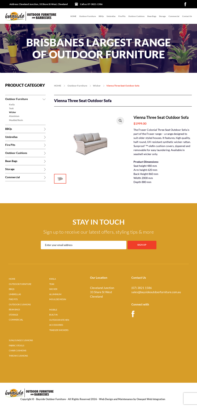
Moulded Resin (16, 120)
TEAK (51, 284)
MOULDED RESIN (57, 299)
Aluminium (14, 116)
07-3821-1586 (91, 4)
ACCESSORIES (56, 325)
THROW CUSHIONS (18, 356)
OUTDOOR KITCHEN (59, 320)
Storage (162, 16)
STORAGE (13, 315)
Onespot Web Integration (151, 399)
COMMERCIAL (16, 320)
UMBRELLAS (15, 294)
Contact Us (187, 16)
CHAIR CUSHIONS (17, 350)
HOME (73, 16)
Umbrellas (111, 16)
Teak (11, 108)
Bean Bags (151, 16)
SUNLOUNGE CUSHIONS (21, 340)
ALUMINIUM (55, 294)
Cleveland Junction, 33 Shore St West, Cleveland (38, 4)
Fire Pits (121, 16)
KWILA (52, 279)
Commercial (174, 16)
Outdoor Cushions (136, 16)
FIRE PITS (13, 299)
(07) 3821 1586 (141, 288)
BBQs (101, 16)
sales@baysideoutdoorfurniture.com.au (156, 292)
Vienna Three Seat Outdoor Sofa (122, 85)
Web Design (106, 399)
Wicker (12, 112)
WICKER (53, 289)
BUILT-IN (53, 315)
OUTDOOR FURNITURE (20, 284)
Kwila (12, 104)
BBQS (11, 289)
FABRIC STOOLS (16, 345)
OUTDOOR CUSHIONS (20, 304)
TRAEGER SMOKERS (58, 330)
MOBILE (53, 310)
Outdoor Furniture (87, 16)
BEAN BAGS (14, 309)
